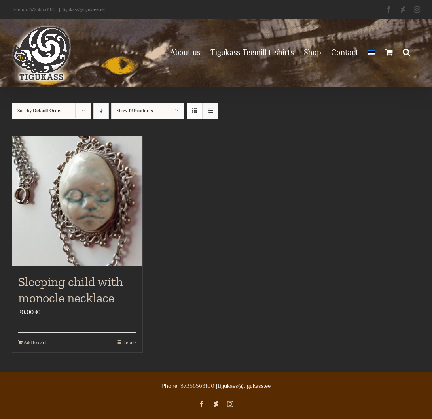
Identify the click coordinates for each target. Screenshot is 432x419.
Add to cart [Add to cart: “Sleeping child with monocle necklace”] (35, 342)
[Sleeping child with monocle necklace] (77, 201)
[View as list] (210, 111)
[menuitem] (371, 51)
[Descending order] (101, 111)
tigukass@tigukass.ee (84, 9)
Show (135, 110)
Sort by (39, 110)
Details (129, 342)
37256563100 (42, 9)
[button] (406, 51)
